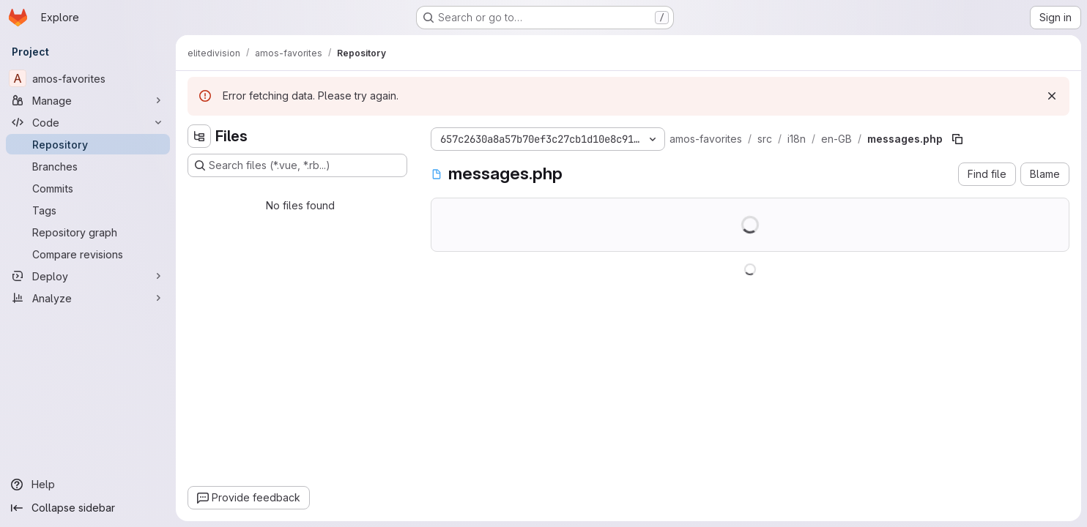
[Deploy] (88, 276)
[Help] (88, 484)
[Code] (88, 122)
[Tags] (88, 210)
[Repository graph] (88, 232)
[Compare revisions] (88, 254)
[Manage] (88, 100)
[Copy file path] (957, 139)
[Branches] (88, 166)
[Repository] (88, 144)
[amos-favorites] (88, 78)
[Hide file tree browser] (199, 136)
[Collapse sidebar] (88, 508)
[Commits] (88, 188)
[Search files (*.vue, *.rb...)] (297, 165)
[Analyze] (88, 298)
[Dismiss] (1052, 96)
